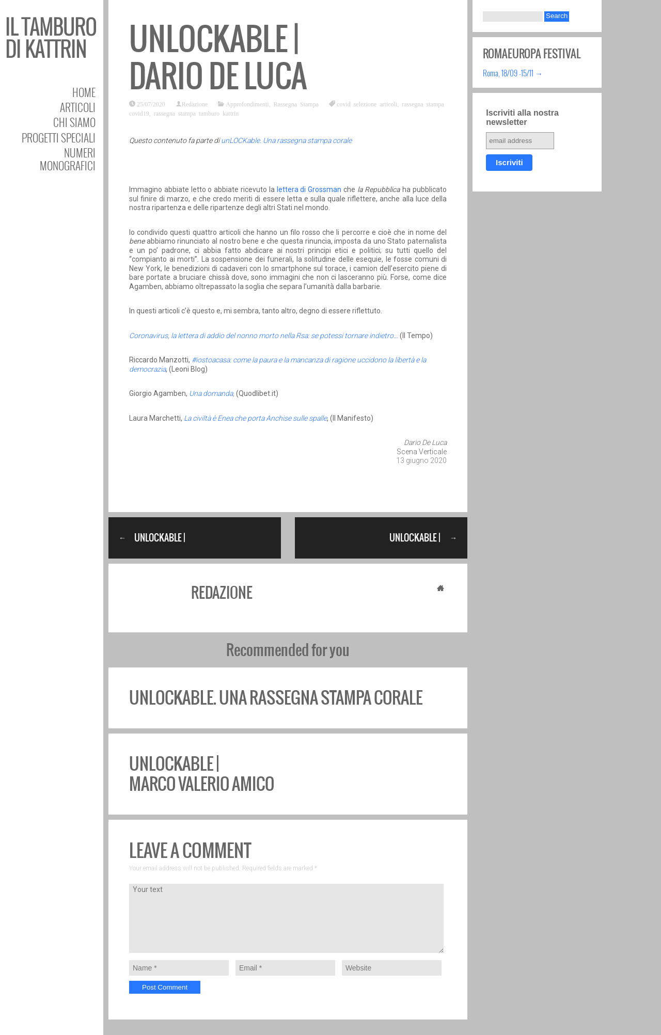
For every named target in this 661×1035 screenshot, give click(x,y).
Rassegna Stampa (296, 104)
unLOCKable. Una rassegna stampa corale (286, 140)
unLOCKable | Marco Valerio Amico (201, 773)
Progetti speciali (59, 138)
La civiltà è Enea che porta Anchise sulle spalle (255, 418)
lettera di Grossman (309, 189)
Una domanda (210, 393)
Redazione (195, 104)
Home (84, 92)
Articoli (78, 107)
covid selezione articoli (367, 104)
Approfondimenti (247, 104)
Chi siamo (74, 122)
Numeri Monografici (68, 159)
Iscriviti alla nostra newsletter (522, 117)
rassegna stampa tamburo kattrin (196, 113)
